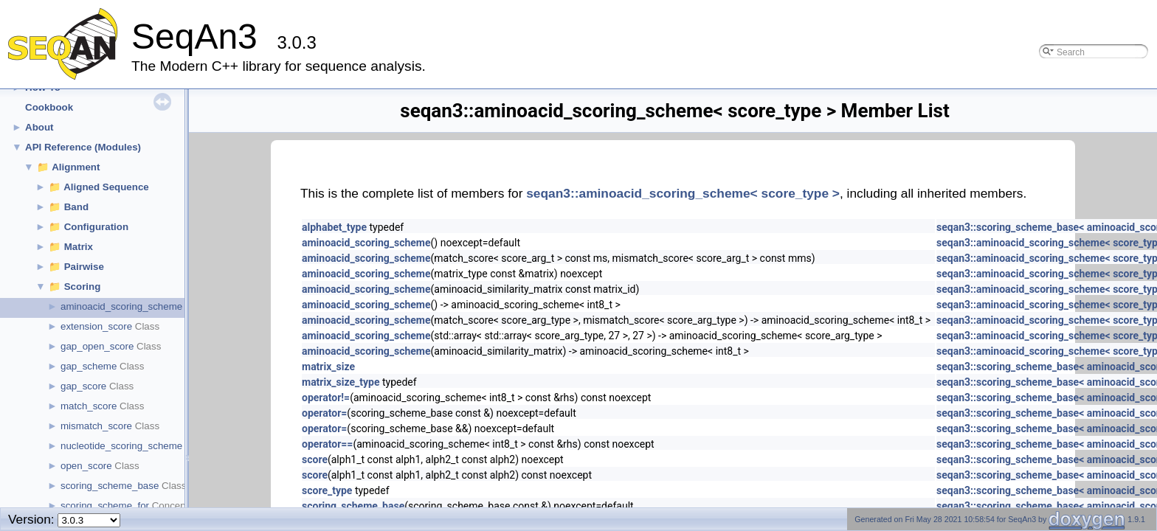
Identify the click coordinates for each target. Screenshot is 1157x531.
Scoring (82, 286)
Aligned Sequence (106, 186)
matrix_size (328, 366)
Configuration (96, 226)
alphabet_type (334, 227)
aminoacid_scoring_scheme (121, 306)
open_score (86, 465)
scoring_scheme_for (105, 505)
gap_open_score (97, 346)
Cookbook (49, 107)
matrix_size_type (340, 382)
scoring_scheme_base (110, 485)
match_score (89, 406)
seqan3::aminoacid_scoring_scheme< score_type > (683, 193)
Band (76, 206)
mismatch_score (96, 425)
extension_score (96, 326)
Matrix (78, 246)
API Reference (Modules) (83, 147)
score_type (327, 490)
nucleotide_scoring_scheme (121, 445)
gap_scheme (89, 366)
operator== (327, 444)
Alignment (76, 167)
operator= (324, 413)
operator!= (326, 397)
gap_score (83, 386)
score (315, 459)
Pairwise (84, 266)
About (39, 127)
